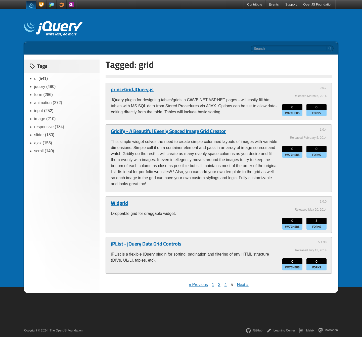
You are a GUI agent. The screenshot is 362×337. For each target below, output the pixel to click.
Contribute (254, 4)
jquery (39, 86)
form (38, 94)
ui (35, 78)
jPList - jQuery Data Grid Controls (146, 243)
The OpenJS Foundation (66, 330)
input (38, 111)
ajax (37, 143)
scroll (38, 151)
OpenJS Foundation (317, 4)
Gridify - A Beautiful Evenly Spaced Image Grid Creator (168, 131)
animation (43, 103)
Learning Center (280, 330)
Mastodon (328, 330)
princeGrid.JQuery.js (132, 89)
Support (291, 4)
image (39, 119)
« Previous (198, 284)
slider (39, 135)
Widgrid (119, 203)
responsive (44, 127)
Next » (242, 284)
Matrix (306, 330)
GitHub (254, 330)
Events (274, 4)
